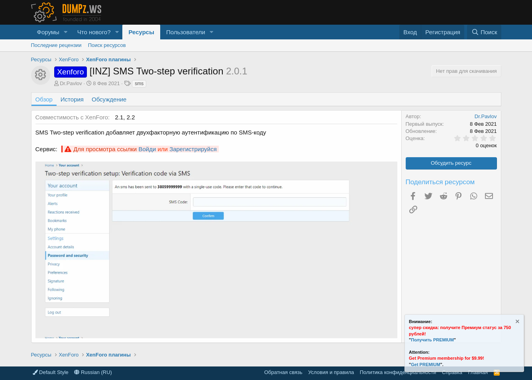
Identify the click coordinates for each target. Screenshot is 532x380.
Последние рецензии (56, 45)
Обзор (44, 99)
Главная (478, 372)
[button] (65, 32)
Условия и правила (331, 372)
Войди (147, 149)
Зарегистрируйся (193, 149)
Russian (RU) (93, 372)
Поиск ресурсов (107, 45)
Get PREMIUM (425, 364)
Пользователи (185, 32)
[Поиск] (484, 32)
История (72, 99)
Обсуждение (109, 99)
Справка (452, 372)
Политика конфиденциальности (398, 372)
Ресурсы (141, 32)
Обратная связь (283, 372)
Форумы (48, 32)
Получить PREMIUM (432, 339)
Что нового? (94, 32)
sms (139, 83)
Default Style (51, 372)
